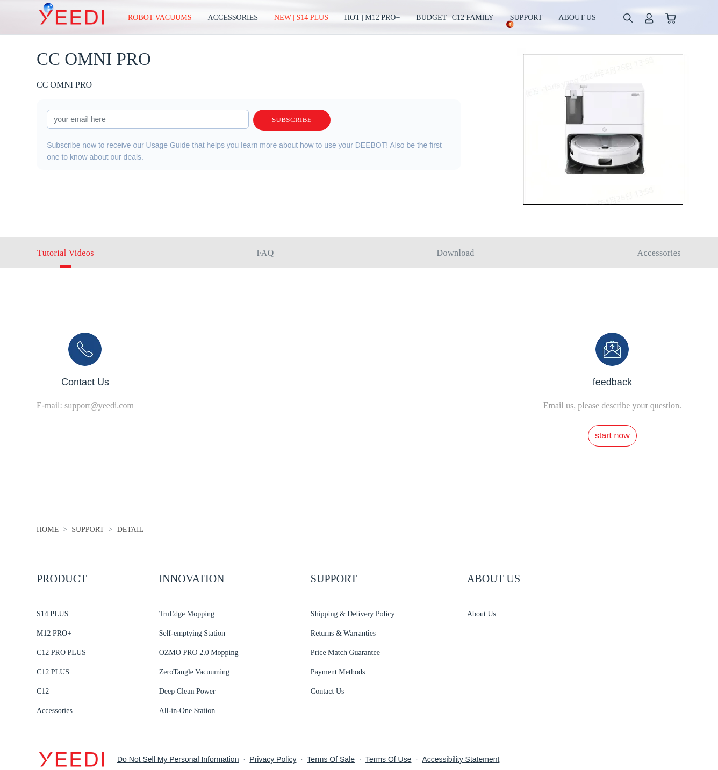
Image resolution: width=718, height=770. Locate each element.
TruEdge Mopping (186, 614)
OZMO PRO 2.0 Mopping (199, 653)
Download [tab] (456, 252)
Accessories (55, 711)
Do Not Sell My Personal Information (178, 759)
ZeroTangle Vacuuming (194, 672)
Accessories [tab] (659, 252)
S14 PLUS (53, 614)
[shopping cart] (670, 18)
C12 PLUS (53, 672)
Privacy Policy (272, 759)
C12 (43, 691)
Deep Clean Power (187, 691)
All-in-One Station (187, 711)
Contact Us (327, 691)
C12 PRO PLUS (61, 653)
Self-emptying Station (192, 633)
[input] (148, 119)
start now (612, 435)
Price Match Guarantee (345, 653)
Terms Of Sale (331, 759)
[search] (627, 17)
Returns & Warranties (343, 633)
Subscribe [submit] (292, 120)
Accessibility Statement (460, 759)
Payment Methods (338, 672)
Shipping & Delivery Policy (353, 614)
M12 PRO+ (54, 633)
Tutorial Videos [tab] (65, 252)
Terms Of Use (388, 759)
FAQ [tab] (265, 252)
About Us (481, 614)
